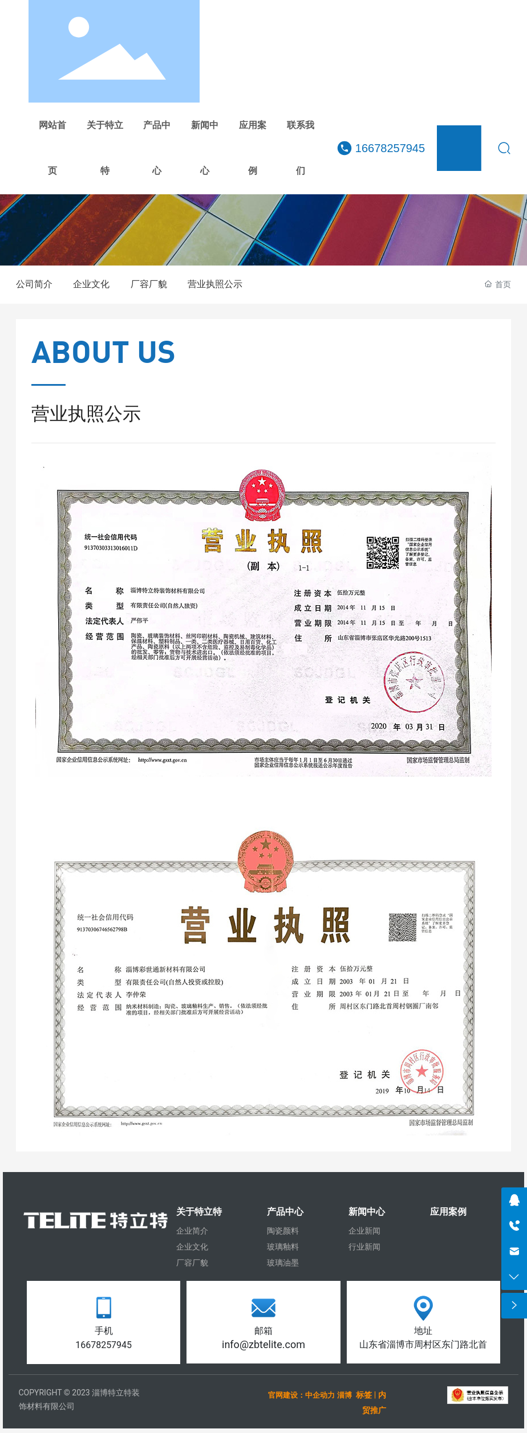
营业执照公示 (215, 284)
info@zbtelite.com (263, 1344)
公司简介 (34, 284)
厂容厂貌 (149, 284)
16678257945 (390, 148)
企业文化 (91, 284)
